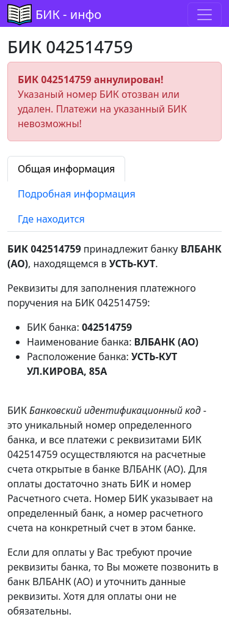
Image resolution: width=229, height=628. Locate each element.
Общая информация (66, 168)
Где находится (51, 219)
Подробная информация (77, 194)
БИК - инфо (68, 14)
